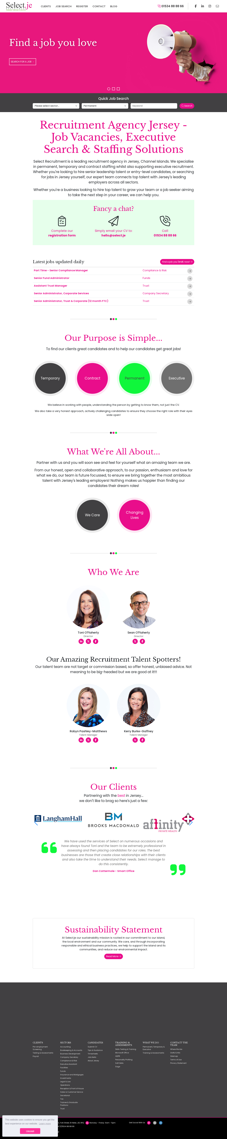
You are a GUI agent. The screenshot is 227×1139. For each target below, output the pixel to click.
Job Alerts (92, 1057)
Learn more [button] (45, 1123)
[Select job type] (105, 106)
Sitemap (174, 1056)
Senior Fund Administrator (51, 278)
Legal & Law (65, 1081)
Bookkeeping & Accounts (71, 1050)
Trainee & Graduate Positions (69, 1103)
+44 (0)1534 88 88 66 (64, 1126)
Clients (46, 6)
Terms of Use (176, 1059)
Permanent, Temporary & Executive (154, 1048)
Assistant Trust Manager (50, 285)
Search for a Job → (22, 61)
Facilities (64, 1067)
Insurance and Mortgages (72, 1074)
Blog (113, 6)
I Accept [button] (30, 1131)
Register (82, 6)
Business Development (70, 1053)
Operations (65, 1085)
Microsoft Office (122, 1052)
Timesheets (93, 1053)
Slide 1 (109, 89)
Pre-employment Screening (40, 1048)
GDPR (117, 1056)
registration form (62, 235)
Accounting (65, 1047)
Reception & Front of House (72, 1088)
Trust (146, 285)
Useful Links (175, 1052)
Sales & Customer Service (71, 1092)
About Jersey (93, 1060)
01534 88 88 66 (171, 6)
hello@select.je (113, 235)
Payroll (36, 1056)
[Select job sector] (56, 106)
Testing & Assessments (43, 1053)
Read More (113, 956)
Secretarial (65, 1095)
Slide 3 (118, 89)
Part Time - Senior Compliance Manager (61, 270)
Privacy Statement (178, 1063)
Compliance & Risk (155, 270)
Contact (99, 6)
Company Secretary (156, 293)
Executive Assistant (68, 1064)
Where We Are (176, 1049)
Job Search (63, 6)
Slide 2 (113, 89)
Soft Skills (119, 1063)
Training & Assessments (153, 1053)
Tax (61, 1099)
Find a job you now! (177, 261)
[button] (36, 822)
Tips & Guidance (95, 1050)
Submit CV (92, 1047)
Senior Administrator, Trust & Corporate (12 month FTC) (71, 301)
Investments (65, 1078)
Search (186, 105)
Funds (146, 278)
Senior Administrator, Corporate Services (61, 293)
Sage (117, 1066)
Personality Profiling (123, 1059)
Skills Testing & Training (125, 1049)
